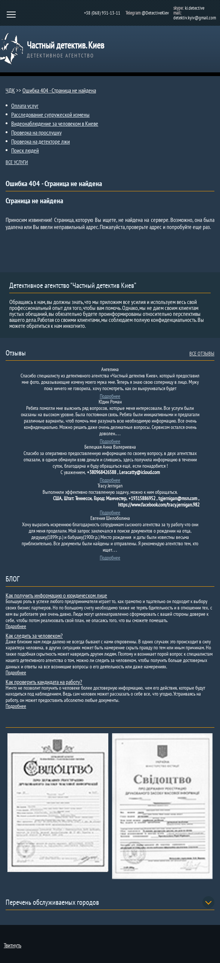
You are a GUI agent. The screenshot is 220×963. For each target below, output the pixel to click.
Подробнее (110, 396)
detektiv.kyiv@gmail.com (194, 18)
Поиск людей (25, 150)
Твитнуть (12, 945)
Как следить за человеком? (34, 635)
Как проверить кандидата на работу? (44, 682)
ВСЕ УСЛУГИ (17, 162)
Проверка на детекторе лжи (40, 141)
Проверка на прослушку (36, 132)
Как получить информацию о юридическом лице (56, 595)
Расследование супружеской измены (50, 114)
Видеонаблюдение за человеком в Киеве (54, 123)
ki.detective (194, 8)
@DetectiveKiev (155, 13)
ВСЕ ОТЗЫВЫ (201, 353)
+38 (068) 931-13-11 (102, 13)
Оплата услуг (24, 105)
